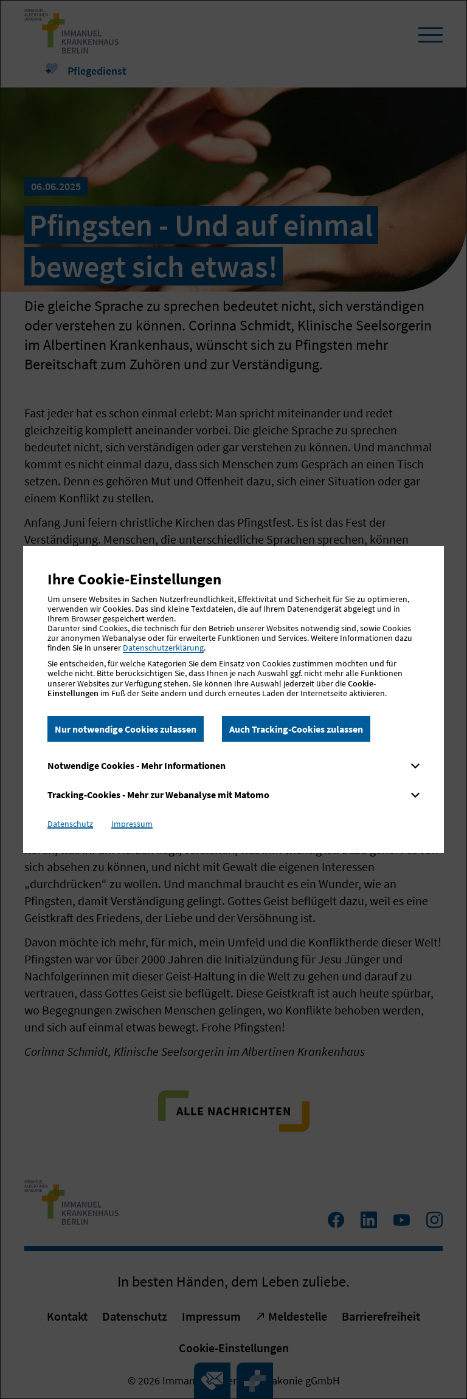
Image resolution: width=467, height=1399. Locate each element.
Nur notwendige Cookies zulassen (125, 729)
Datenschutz (70, 824)
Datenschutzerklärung (163, 647)
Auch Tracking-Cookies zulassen (296, 729)
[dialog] (233, 699)
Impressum (132, 824)
